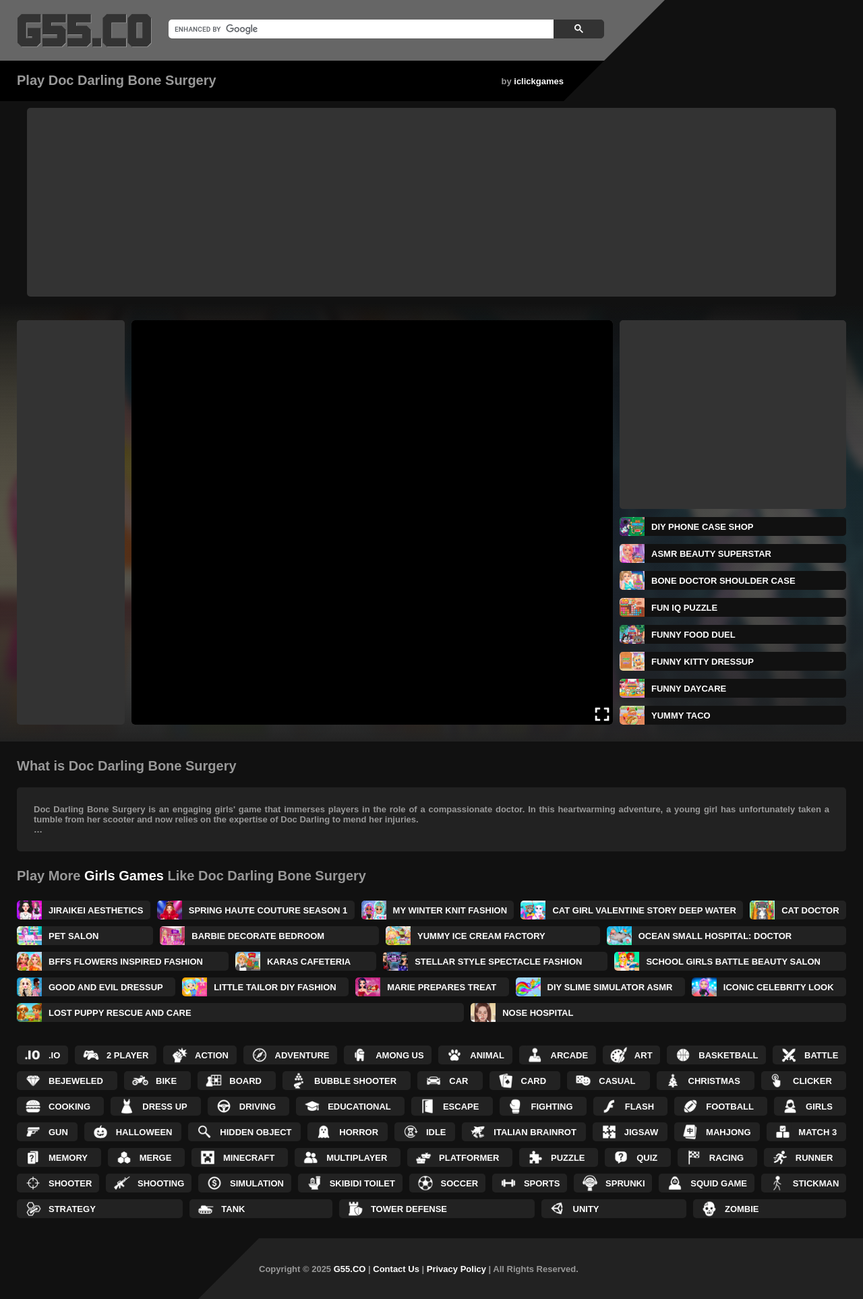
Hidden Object (255, 1132)
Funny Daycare (688, 689)
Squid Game (718, 1183)
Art (643, 1055)
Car (458, 1081)
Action (212, 1055)
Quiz (646, 1158)
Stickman (816, 1183)
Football (730, 1106)
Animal (487, 1055)
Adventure (302, 1055)
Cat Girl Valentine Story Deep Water (644, 910)
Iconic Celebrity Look (778, 987)
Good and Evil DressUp (106, 987)
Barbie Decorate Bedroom (257, 936)
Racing (726, 1158)
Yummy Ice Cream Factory (481, 936)
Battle (821, 1055)
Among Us (400, 1055)
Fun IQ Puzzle (684, 608)
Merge (156, 1158)
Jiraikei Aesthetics (96, 910)
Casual (617, 1081)
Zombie (742, 1209)
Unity (586, 1209)
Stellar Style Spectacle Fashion (498, 962)
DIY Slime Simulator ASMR (610, 987)
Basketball (728, 1055)
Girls (819, 1106)
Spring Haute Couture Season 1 (268, 910)
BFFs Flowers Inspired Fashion (126, 962)
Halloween (144, 1132)
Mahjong (728, 1132)
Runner (814, 1158)
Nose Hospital (537, 1013)
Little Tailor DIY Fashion (275, 987)
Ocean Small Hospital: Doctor (715, 936)
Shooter (70, 1183)
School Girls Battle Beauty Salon (733, 962)
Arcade (570, 1055)
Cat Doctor (810, 910)
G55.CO (350, 1269)
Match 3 (817, 1132)
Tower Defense (409, 1209)
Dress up (164, 1106)
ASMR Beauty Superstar (711, 554)
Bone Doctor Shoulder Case (723, 581)
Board (245, 1081)
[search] (360, 29)
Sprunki (625, 1183)
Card (534, 1081)
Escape (461, 1106)
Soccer (460, 1183)
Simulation (257, 1183)
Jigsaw (641, 1132)
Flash (639, 1106)
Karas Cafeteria (309, 962)
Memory (68, 1158)
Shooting (161, 1183)
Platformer (469, 1158)
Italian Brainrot (535, 1132)
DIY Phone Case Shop (702, 527)
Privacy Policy (456, 1269)
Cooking (69, 1106)
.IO (54, 1055)
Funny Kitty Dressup (702, 662)
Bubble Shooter (355, 1081)
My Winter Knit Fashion (450, 910)
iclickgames (539, 81)
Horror (358, 1132)
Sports (542, 1183)
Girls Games (124, 875)
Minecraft (249, 1158)
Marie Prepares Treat (441, 987)
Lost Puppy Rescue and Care (120, 1013)
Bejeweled (76, 1081)
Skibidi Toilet (362, 1183)
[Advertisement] (431, 202)
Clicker (812, 1081)
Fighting (552, 1106)
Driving (257, 1106)
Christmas (714, 1081)
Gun (58, 1132)
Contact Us (396, 1269)
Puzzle (568, 1158)
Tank (233, 1209)
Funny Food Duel (693, 635)
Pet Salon (73, 936)
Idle (436, 1132)
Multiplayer (356, 1158)
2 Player (127, 1055)
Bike (166, 1081)
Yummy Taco (681, 716)
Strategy (72, 1209)
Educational (359, 1106)
